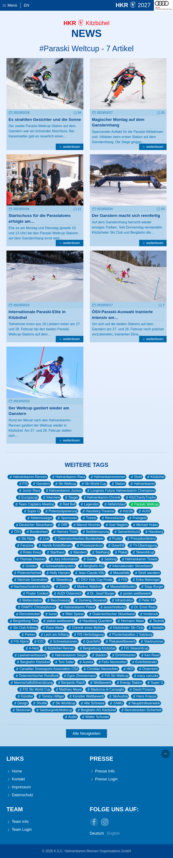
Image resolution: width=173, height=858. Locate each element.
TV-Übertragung (143, 545)
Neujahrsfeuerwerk (143, 703)
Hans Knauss (144, 696)
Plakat (121, 552)
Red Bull (67, 504)
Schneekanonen (63, 641)
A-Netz (32, 648)
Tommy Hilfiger (51, 696)
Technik (156, 621)
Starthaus (55, 552)
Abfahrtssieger (39, 518)
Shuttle (39, 703)
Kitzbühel (155, 477)
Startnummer (152, 641)
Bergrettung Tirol (23, 621)
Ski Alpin (25, 538)
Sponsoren (67, 518)
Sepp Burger (151, 587)
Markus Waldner (87, 587)
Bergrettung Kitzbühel (97, 648)
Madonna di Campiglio (105, 689)
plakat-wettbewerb (58, 621)
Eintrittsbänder (144, 662)
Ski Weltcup (65, 484)
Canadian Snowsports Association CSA (46, 669)
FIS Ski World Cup (34, 689)
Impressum (18, 787)
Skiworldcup (143, 552)
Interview (51, 497)
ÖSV (15, 532)
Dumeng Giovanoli (90, 600)
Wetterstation (30, 600)
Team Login (19, 829)
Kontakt (15, 779)
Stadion (99, 655)
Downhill (115, 545)
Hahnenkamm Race (68, 477)
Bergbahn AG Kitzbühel (96, 710)
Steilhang (100, 552)
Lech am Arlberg (54, 635)
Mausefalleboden (121, 587)
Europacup (27, 497)
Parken (28, 635)
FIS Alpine (19, 641)
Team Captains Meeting (34, 504)
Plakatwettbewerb (120, 641)
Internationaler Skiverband (130, 566)
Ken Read (149, 655)
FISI (122, 580)
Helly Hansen (57, 573)
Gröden (29, 566)
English (113, 833)
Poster (115, 538)
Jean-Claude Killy (89, 573)
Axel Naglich (116, 525)
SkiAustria (118, 696)
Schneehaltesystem (58, 566)
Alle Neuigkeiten (86, 733)
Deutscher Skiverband (34, 525)
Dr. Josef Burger (100, 593)
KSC (38, 641)
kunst (50, 614)
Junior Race (29, 490)
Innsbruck (148, 614)
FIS (23, 484)
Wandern (78, 552)
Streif (136, 477)
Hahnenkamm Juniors (63, 490)
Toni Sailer (64, 662)
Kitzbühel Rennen (59, 648)
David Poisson (142, 689)
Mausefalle (119, 573)
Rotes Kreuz (30, 552)
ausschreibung (112, 607)
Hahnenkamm (142, 484)
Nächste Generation (30, 580)
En (26, 5)
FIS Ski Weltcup (114, 676)
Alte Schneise (92, 703)
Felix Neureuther (112, 662)
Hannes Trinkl (64, 532)
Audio (70, 717)
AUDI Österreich (67, 593)
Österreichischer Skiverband (111, 614)
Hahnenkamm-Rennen (28, 477)
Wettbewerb (100, 683)
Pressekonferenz (141, 538)
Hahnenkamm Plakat (77, 607)
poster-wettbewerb (135, 593)
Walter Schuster (95, 717)
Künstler (25, 696)
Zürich (62, 587)
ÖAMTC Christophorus (36, 607)
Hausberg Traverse (97, 511)
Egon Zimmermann (79, 676)
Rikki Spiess (72, 614)
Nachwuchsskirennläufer (30, 587)
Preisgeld (137, 518)
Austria (85, 662)
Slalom (118, 484)
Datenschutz (19, 795)
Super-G (31, 511)
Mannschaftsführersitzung (31, 683)
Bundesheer (37, 532)
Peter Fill (146, 600)
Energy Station (129, 683)
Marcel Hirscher (86, 525)
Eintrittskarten (123, 655)
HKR (128, 669)
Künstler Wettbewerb (86, 696)
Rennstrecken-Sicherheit (140, 710)
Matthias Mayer (68, 689)
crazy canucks (146, 676)
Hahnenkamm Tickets (139, 559)
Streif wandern (147, 573)
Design (20, 703)
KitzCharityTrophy (140, 497)
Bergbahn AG (91, 566)
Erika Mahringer (146, 580)
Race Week (52, 628)
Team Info (17, 821)
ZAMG (116, 703)
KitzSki (126, 511)
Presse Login (104, 779)
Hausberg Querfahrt (95, 621)
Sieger (71, 497)
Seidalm (156, 628)
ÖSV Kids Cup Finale (95, 580)
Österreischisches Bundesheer (78, 538)
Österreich (148, 669)
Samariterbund (126, 532)
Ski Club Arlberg (23, 628)
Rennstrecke (112, 518)
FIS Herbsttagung (88, 635)
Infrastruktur (122, 600)
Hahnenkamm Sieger (69, 655)
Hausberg (153, 532)
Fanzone (24, 545)
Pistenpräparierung (60, 511)
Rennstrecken (27, 614)
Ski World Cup (93, 484)
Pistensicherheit (27, 573)
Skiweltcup (62, 580)
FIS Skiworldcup (134, 648)
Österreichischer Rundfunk (37, 676)
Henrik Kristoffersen (55, 545)
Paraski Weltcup (144, 504)
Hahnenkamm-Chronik (102, 497)
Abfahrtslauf (114, 504)
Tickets (89, 518)
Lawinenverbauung (30, 655)
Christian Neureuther (100, 669)
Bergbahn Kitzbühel (33, 662)
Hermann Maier (130, 621)
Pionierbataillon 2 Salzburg (130, 635)
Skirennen (21, 710)
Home (14, 771)
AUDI (144, 511)
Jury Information (64, 559)
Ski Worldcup (63, 703)
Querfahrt (91, 641)
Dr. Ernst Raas (143, 607)
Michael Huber (145, 525)
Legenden (89, 504)
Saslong (108, 559)
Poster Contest (35, 593)
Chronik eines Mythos (86, 628)
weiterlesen (69, 147)
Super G (154, 683)
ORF (62, 525)
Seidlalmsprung (95, 532)
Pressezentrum (89, 545)
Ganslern (41, 484)
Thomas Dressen (30, 559)
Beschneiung (58, 600)
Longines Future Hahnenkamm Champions (120, 490)
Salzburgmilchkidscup (53, 710)
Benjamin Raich (71, 683)
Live (44, 538)
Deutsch (97, 833)
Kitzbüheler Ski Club (126, 628)
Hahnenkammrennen (107, 477)
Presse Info (102, 771)
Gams (89, 559)
